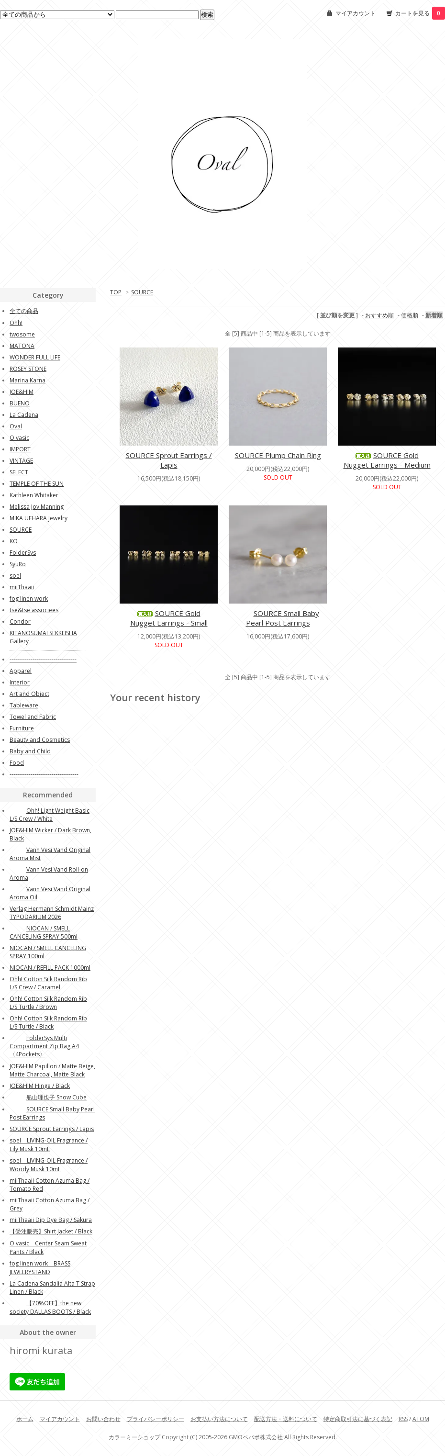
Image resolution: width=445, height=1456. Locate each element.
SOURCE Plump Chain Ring (278, 455)
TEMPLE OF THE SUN (37, 484)
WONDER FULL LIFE (35, 357)
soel (15, 575)
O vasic (19, 438)
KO (14, 541)
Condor (20, 621)
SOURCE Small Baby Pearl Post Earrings (278, 617)
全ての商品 (24, 311)
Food (17, 763)
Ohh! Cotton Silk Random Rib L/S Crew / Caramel (48, 983)
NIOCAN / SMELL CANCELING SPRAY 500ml (44, 932)
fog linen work (29, 598)
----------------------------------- (43, 659)
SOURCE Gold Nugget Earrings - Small (169, 617)
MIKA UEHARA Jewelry (38, 518)
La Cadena (24, 415)
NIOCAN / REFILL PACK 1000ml (50, 967)
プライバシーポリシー (155, 1419)
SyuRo (18, 564)
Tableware (24, 705)
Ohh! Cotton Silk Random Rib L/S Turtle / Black (48, 1022)
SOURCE (142, 292)
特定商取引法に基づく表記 (357, 1419)
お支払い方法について (219, 1419)
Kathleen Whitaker (34, 495)
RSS (403, 1419)
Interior (20, 682)
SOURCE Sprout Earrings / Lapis (169, 460)
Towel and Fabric (33, 717)
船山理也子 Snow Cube (48, 1097)
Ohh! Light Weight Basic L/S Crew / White (49, 814)
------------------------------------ (44, 774)
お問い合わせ (103, 1419)
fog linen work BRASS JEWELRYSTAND (40, 1267)
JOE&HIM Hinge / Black (40, 1086)
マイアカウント (355, 13)
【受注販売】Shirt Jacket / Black (51, 1231)
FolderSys (23, 553)
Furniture (22, 728)
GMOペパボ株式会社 (256, 1437)
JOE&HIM (21, 392)
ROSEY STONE (28, 369)
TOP (116, 292)
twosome (22, 334)
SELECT (19, 472)
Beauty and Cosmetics (40, 740)
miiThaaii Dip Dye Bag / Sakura (51, 1220)
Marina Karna (27, 380)
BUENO (20, 403)
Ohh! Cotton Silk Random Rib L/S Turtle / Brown (48, 1003)
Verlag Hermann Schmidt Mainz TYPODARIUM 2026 (52, 913)
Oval (16, 426)
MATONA (22, 346)
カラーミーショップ (134, 1437)
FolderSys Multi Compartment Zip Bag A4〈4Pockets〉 (44, 1046)
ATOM (420, 1419)
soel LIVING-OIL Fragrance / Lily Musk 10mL (49, 1144)
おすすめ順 (379, 315)
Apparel (21, 671)
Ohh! (16, 323)
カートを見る (420, 13)
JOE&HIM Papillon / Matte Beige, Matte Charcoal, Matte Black (52, 1070)
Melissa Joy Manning (37, 507)
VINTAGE (21, 461)
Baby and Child (30, 751)
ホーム (24, 1419)
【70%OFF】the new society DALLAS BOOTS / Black (50, 1307)
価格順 (409, 315)
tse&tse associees (34, 610)
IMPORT (20, 449)
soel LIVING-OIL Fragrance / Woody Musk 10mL (49, 1164)
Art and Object (29, 694)
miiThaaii (22, 587)
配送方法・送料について (285, 1419)
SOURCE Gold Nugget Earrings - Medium (387, 460)
